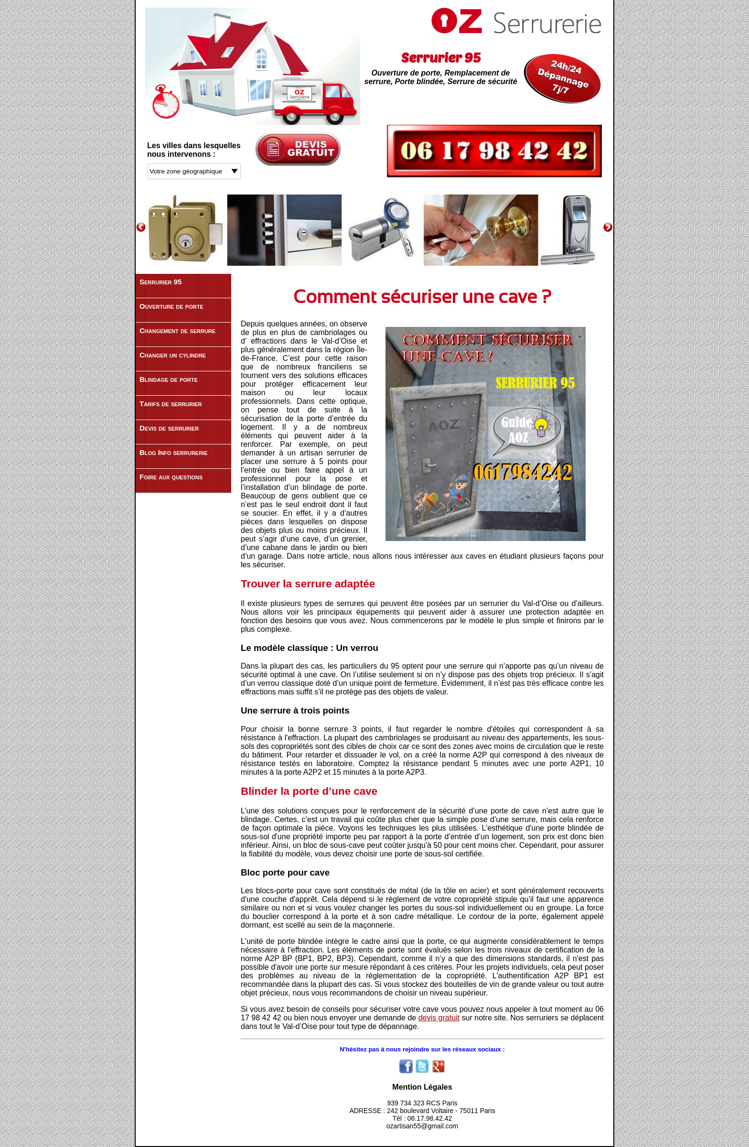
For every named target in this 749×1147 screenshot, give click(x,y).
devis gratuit (439, 1018)
